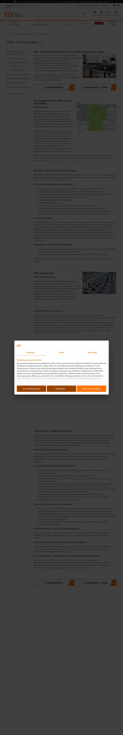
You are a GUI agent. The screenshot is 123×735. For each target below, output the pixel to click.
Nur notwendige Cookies (31, 389)
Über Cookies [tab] (92, 352)
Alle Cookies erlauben (91, 389)
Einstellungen (62, 389)
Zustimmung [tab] (30, 352)
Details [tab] (61, 352)
